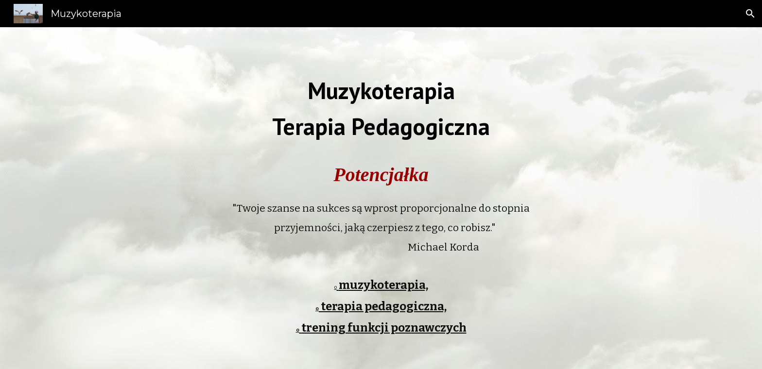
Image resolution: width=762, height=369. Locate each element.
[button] (750, 13)
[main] (381, 97)
